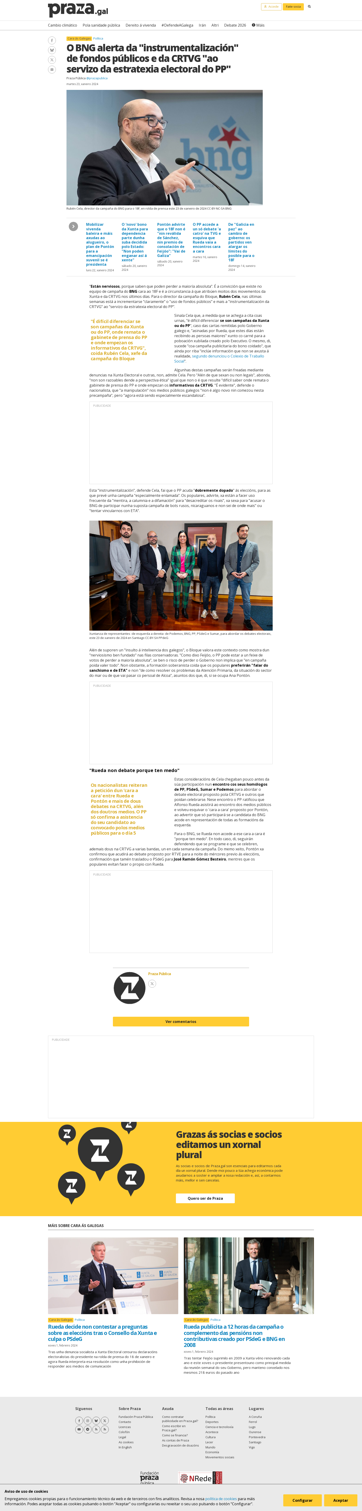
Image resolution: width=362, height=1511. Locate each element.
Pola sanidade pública (101, 25)
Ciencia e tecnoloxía (219, 1427)
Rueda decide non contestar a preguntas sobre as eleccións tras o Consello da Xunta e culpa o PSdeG (102, 1333)
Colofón (124, 1432)
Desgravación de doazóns (180, 1445)
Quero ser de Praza (205, 1198)
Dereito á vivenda (141, 25)
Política (98, 38)
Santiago (255, 1442)
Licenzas (125, 1427)
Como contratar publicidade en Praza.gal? (180, 1419)
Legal (122, 1437)
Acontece (211, 1432)
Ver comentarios (181, 1021)
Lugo (252, 1427)
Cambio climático (62, 25)
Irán (202, 25)
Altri (215, 25)
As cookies (126, 1442)
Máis (260, 25)
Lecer (209, 1442)
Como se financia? (175, 1435)
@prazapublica (97, 78)
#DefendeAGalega (177, 25)
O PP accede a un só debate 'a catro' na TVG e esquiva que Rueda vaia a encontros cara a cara (207, 237)
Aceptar (340, 1500)
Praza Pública (76, 78)
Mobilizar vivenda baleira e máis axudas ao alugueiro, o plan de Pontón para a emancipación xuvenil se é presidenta (100, 244)
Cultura (210, 1437)
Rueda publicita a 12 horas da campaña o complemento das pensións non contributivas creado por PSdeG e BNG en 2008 (234, 1336)
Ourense (255, 1432)
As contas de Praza (175, 1440)
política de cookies (221, 1498)
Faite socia (293, 6)
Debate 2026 (235, 25)
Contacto (125, 1422)
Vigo (252, 1447)
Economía (212, 1452)
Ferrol (253, 1422)
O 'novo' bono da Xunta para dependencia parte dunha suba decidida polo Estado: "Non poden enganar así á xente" (135, 242)
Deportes (212, 1422)
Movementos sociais (219, 1457)
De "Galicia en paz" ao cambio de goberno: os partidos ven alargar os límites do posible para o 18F (241, 242)
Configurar (303, 1500)
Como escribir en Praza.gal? (174, 1428)
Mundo (210, 1447)
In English (125, 1447)
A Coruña (255, 1417)
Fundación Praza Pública (136, 1417)
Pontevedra (257, 1437)
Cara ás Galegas (79, 38)
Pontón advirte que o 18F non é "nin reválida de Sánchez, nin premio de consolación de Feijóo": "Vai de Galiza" (171, 240)
